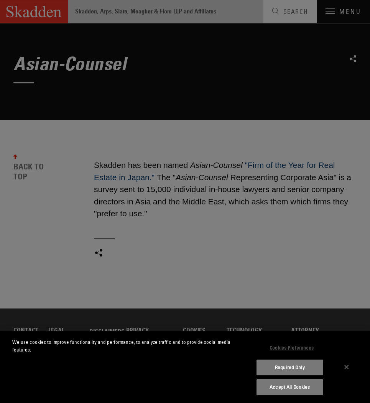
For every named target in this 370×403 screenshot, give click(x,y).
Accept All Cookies (290, 387)
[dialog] (185, 367)
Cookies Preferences (292, 348)
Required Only (290, 367)
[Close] (346, 366)
